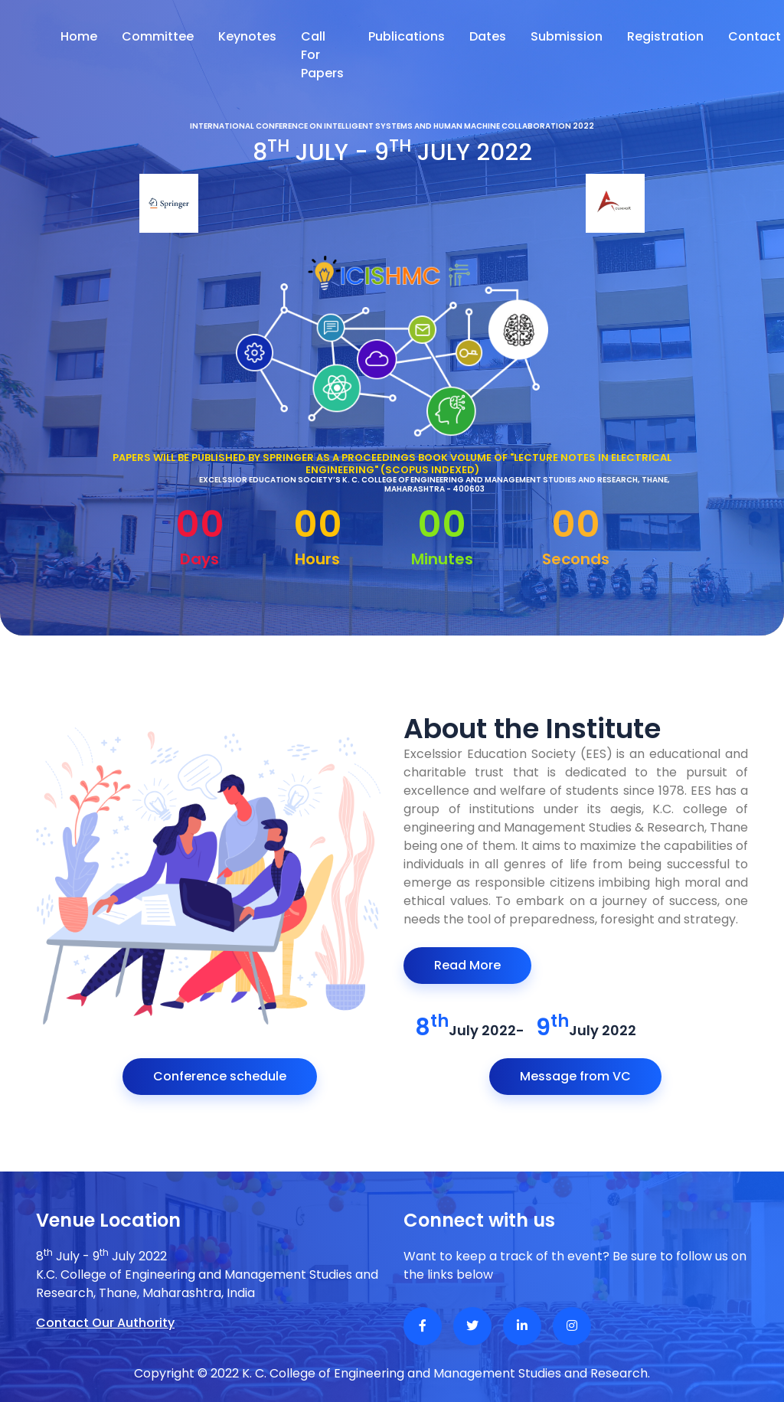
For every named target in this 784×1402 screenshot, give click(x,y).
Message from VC (575, 1076)
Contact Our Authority (105, 1323)
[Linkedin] (522, 1326)
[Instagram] (572, 1326)
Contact (754, 36)
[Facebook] (422, 1326)
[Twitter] (472, 1326)
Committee (158, 36)
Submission (567, 36)
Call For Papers (322, 55)
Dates (487, 36)
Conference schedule (219, 1076)
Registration (665, 36)
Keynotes (247, 36)
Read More (467, 965)
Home (78, 36)
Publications (406, 36)
